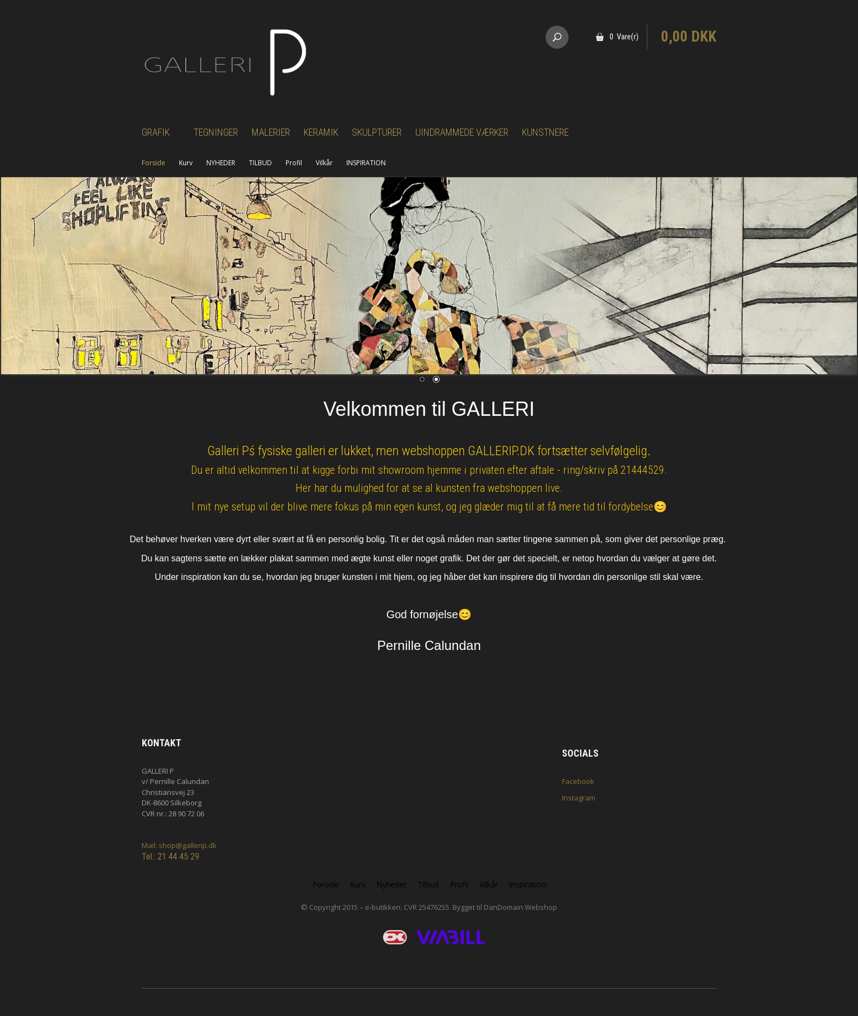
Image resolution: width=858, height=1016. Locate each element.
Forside (153, 162)
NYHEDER (220, 162)
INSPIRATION (366, 162)
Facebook (578, 781)
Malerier (271, 132)
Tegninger (216, 132)
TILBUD (260, 162)
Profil (294, 162)
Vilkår (324, 162)
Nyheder (391, 884)
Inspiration (527, 884)
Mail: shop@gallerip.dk (179, 845)
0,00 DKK (688, 36)
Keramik (321, 132)
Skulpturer (377, 132)
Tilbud (428, 884)
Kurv (186, 162)
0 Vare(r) (624, 37)
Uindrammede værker (461, 132)
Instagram (578, 798)
